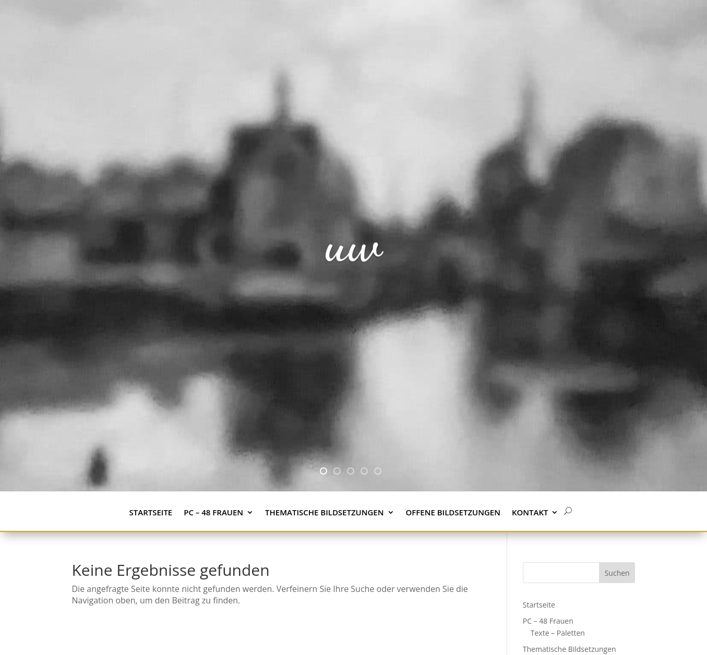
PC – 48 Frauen (213, 513)
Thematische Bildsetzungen (324, 513)
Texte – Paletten (558, 633)
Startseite (151, 513)
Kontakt (530, 513)
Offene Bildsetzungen (453, 513)
